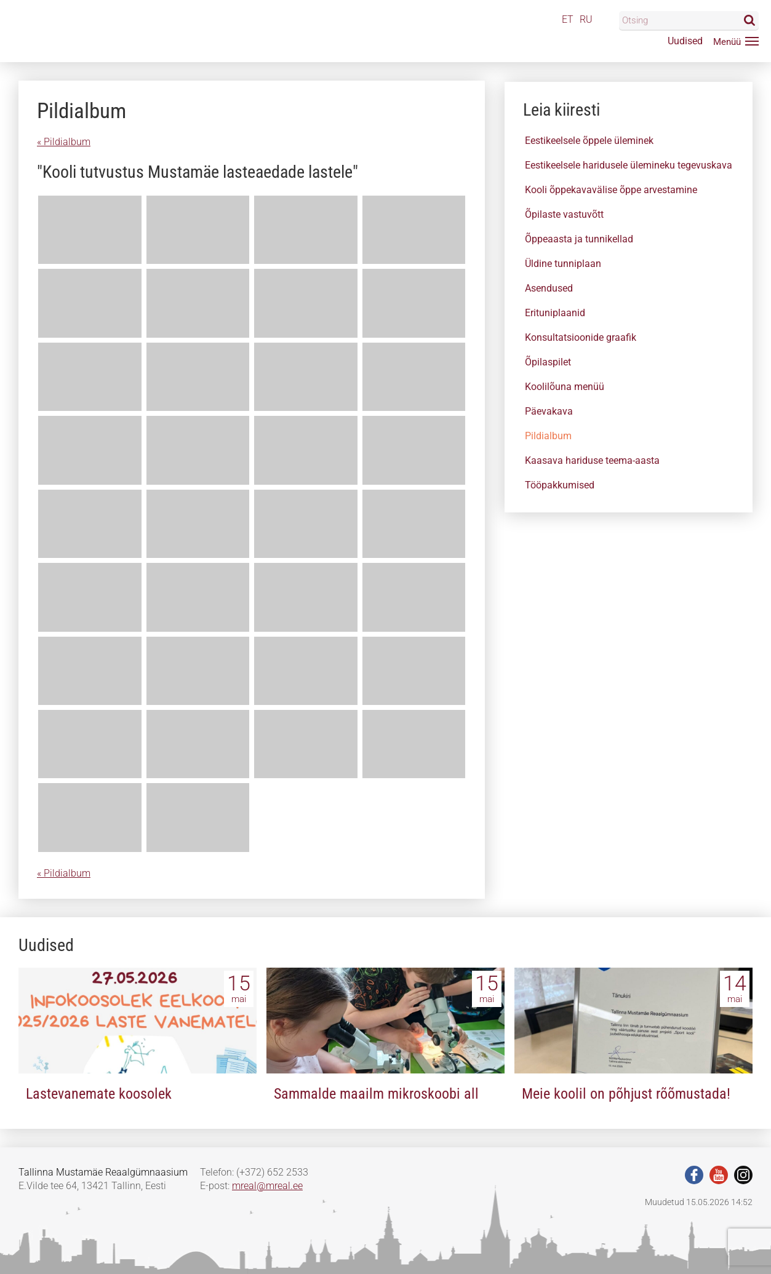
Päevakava (549, 411)
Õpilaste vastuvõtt (564, 214)
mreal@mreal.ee (267, 1186)
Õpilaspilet (548, 362)
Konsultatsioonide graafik (580, 337)
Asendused (549, 288)
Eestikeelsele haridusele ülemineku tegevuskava (628, 165)
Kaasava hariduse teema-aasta (592, 460)
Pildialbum (548, 436)
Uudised (685, 41)
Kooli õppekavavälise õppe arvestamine (611, 190)
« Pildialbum (63, 142)
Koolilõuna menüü (564, 386)
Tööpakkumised (559, 485)
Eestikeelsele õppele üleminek (589, 140)
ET (567, 19)
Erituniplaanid (555, 313)
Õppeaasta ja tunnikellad (579, 239)
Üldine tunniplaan (563, 263)
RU (586, 19)
